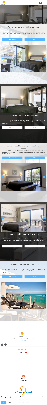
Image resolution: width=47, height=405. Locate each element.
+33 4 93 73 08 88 (23, 340)
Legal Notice (21, 347)
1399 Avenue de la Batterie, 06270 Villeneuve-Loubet (23, 338)
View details (12, 39)
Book (34, 39)
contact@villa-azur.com (23, 342)
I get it (4, 402)
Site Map (26, 347)
